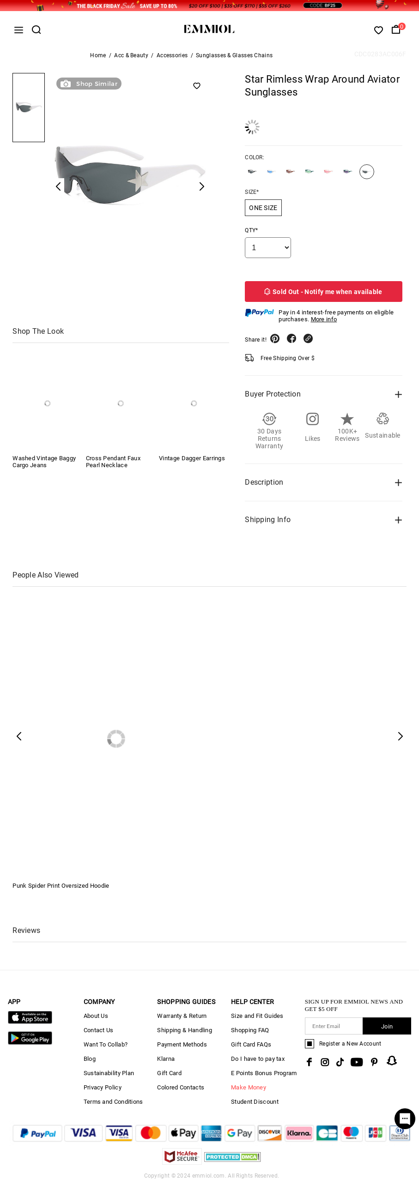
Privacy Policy (102, 1087)
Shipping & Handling (184, 1030)
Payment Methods (182, 1044)
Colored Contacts (180, 1087)
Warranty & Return (181, 1015)
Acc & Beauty (131, 55)
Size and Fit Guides (257, 1015)
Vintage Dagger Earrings (192, 458)
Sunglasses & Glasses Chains (234, 55)
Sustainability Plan (109, 1073)
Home (98, 55)
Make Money (248, 1087)
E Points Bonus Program (264, 1073)
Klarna (166, 1058)
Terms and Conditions (113, 1101)
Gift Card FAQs (251, 1044)
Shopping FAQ (250, 1030)
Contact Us (99, 1030)
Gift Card (169, 1073)
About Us (96, 1015)
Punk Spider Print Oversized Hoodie (60, 885)
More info (324, 319)
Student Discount (255, 1101)
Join (387, 1026)
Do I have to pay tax (258, 1058)
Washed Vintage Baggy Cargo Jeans (44, 462)
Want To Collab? (106, 1044)
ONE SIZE (263, 207)
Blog (90, 1058)
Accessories (172, 55)
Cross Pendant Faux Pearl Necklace (113, 462)
